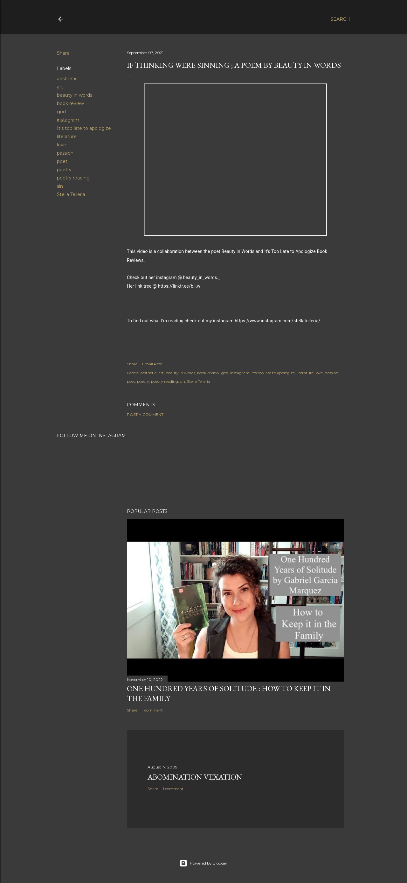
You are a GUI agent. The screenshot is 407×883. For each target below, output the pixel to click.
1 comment (152, 710)
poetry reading (73, 178)
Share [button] (63, 53)
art (60, 87)
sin (60, 186)
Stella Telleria (71, 194)
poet (62, 161)
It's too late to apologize (84, 128)
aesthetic (67, 78)
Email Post (152, 363)
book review (70, 103)
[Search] (340, 19)
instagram (68, 120)
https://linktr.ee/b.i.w (179, 286)
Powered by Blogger (203, 863)
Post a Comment (145, 414)
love (61, 145)
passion (65, 153)
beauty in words (74, 95)
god (61, 112)
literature (67, 136)
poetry (64, 169)
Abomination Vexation (195, 777)
